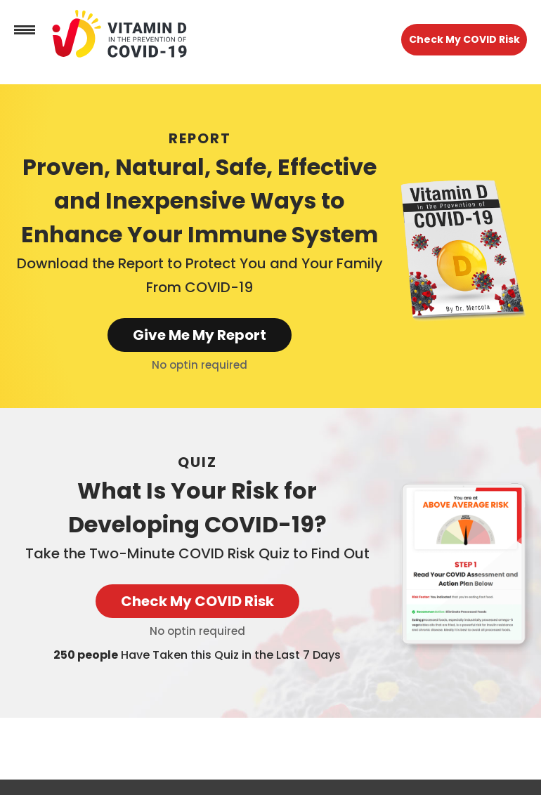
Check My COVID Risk (464, 39)
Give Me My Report (199, 335)
